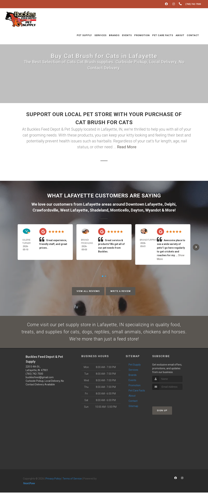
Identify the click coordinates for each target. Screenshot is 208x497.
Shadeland (99, 210)
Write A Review (120, 291)
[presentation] (171, 401)
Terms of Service (72, 482)
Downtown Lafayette (144, 204)
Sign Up (162, 414)
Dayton (137, 210)
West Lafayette (74, 210)
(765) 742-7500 (34, 378)
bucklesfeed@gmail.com (40, 381)
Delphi (170, 204)
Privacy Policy (53, 482)
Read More (126, 147)
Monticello (119, 210)
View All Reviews (88, 291)
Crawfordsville (45, 210)
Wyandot (153, 210)
